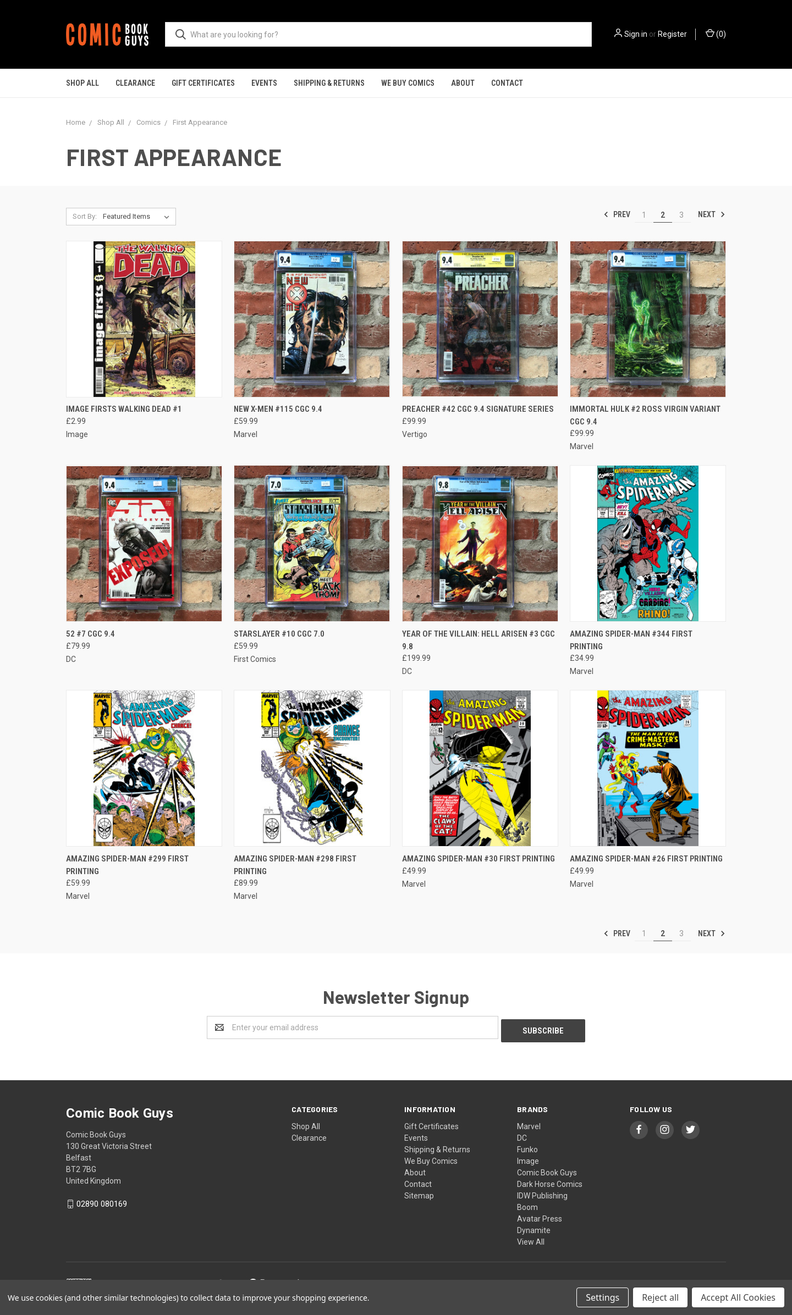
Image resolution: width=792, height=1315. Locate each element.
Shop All (82, 83)
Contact (507, 83)
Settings (602, 1297)
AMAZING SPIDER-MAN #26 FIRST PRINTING (646, 859)
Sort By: (85, 216)
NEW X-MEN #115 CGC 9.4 (278, 409)
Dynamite (534, 1227)
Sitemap (419, 1192)
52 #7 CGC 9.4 (90, 634)
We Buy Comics (408, 83)
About (463, 83)
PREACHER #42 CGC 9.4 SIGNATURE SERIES (478, 409)
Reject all (660, 1297)
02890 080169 (101, 1201)
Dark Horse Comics (549, 1180)
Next (711, 214)
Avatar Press (539, 1215)
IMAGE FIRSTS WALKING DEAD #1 (124, 409)
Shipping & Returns (329, 83)
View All (530, 1238)
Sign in (635, 34)
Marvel (529, 1123)
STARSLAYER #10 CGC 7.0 (279, 634)
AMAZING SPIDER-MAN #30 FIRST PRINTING (478, 859)
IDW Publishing (542, 1192)
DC (522, 1134)
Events (264, 83)
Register (672, 34)
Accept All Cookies (738, 1297)
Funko (527, 1146)
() (716, 33)
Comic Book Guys (547, 1169)
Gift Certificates (203, 83)
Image (528, 1157)
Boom (527, 1204)
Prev (616, 214)
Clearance (135, 83)
